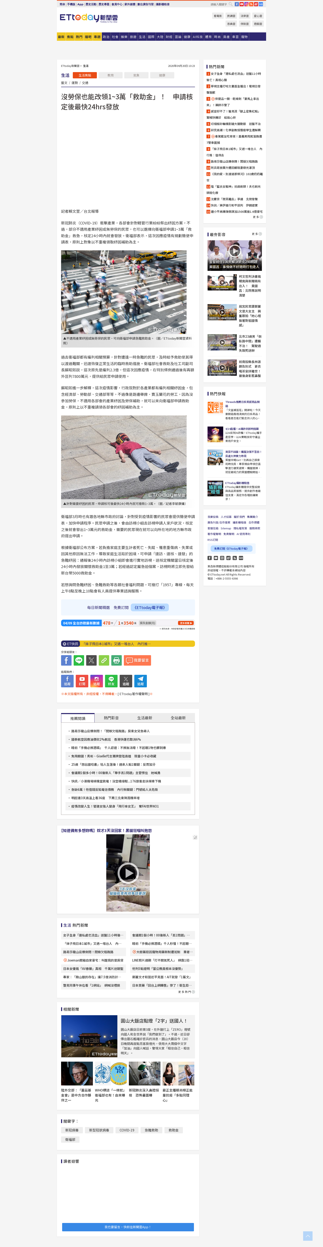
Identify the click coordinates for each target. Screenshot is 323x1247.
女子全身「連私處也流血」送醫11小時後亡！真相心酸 (233, 76)
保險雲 (245, 24)
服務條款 (254, 528)
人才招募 (226, 517)
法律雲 (245, 16)
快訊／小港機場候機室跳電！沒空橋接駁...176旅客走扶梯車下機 (116, 781)
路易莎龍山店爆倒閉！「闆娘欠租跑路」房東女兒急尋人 (110, 731)
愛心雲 (258, 16)
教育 (111, 75)
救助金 (174, 1129)
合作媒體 (254, 522)
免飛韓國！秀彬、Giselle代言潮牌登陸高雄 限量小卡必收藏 (113, 756)
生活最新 (144, 717)
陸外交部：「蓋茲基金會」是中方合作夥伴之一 (76, 1095)
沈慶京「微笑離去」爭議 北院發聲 (234, 199)
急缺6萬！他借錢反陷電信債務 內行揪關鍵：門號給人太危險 (114, 789)
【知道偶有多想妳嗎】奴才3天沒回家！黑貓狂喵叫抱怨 (105, 830)
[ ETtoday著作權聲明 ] (134, 694)
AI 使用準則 (243, 534)
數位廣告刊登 (145, 4)
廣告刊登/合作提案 (219, 522)
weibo (256, 4)
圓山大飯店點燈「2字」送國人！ (154, 1020)
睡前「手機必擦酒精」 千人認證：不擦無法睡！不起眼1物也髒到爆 (118, 747)
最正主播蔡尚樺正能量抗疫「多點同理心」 (178, 1095)
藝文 (64, 82)
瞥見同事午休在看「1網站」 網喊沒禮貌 (91, 985)
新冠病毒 (72, 1129)
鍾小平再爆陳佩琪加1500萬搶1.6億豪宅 (237, 211)
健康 (162, 75)
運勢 (75, 82)
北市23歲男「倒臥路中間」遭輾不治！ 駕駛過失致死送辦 (250, 343)
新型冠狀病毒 (99, 1129)
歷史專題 (104, 4)
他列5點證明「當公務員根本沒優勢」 (158, 968)
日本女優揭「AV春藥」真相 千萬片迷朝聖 (93, 968)
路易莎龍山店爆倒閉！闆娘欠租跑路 (88, 952)
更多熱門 (186, 992)
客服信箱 (213, 528)
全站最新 (178, 717)
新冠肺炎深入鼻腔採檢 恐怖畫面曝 (144, 1093)
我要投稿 (213, 517)
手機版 (71, 4)
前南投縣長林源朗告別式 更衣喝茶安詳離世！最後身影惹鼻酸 (250, 368)
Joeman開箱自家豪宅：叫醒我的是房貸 (95, 960)
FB (237, 4)
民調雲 (231, 16)
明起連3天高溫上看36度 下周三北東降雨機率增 (105, 798)
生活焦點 (85, 75)
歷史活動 (91, 4)
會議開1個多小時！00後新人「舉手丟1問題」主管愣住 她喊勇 (115, 773)
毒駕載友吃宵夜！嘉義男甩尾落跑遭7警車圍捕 (234, 139)
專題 (97, 36)
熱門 (79, 36)
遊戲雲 (258, 24)
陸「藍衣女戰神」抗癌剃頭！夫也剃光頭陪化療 (233, 189)
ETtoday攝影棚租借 (237, 483)
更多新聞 (184, 623)
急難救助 (151, 1129)
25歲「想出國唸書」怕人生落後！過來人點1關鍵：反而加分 (113, 764)
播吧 (88, 36)
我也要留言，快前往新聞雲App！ (128, 1227)
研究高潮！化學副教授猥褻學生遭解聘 (236, 130)
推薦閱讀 (77, 718)
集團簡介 (252, 517)
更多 (258, 217)
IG (246, 4)
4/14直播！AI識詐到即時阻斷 (242, 429)
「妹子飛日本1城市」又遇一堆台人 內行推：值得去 (234, 152)
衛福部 (70, 1139)
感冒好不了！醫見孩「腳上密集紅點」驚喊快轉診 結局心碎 (233, 114)
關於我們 (239, 517)
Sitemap (226, 528)
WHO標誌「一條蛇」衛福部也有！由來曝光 (110, 1095)
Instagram (222, 558)
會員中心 (117, 4)
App (80, 4)
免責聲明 (228, 534)
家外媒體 (129, 4)
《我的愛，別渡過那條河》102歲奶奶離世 (234, 177)
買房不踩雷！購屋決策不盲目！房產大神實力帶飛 (243, 454)
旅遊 (133, 36)
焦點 (70, 36)
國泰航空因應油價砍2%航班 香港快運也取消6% (106, 739)
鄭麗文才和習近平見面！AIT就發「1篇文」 (162, 977)
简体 (62, 4)
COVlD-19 (127, 1129)
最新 (61, 36)
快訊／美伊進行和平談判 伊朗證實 (234, 205)
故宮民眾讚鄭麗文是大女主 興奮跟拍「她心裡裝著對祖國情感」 (250, 315)
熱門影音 (111, 717)
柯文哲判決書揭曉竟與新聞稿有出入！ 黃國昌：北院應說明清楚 (250, 285)
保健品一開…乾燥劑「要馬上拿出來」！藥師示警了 (232, 102)
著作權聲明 (214, 534)
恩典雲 (231, 24)
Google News (261, 4)
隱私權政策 (240, 528)
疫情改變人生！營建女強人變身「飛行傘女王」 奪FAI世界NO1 (115, 806)
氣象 (136, 75)
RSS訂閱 (213, 540)
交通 (85, 82)
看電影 (218, 16)
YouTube (242, 4)
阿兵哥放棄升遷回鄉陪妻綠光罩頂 (233, 168)
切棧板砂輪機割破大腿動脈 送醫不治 (236, 124)
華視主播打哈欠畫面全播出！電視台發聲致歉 (233, 89)
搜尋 (230, 4)
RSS (251, 4)
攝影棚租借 (162, 4)
